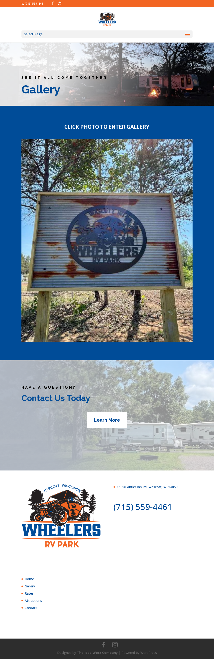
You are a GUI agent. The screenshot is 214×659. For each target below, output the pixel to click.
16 (129, 332)
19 (141, 332)
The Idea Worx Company (97, 652)
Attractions (33, 600)
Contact (31, 608)
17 (133, 332)
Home (29, 579)
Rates (29, 593)
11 (109, 332)
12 (113, 332)
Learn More (107, 420)
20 (144, 332)
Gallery (30, 586)
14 (121, 332)
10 (105, 332)
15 (125, 332)
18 (137, 332)
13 (117, 332)
